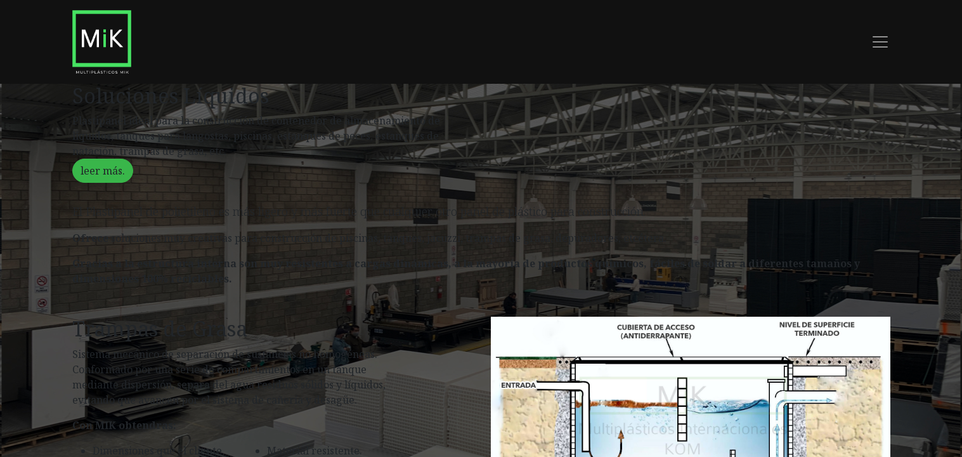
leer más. (103, 171)
